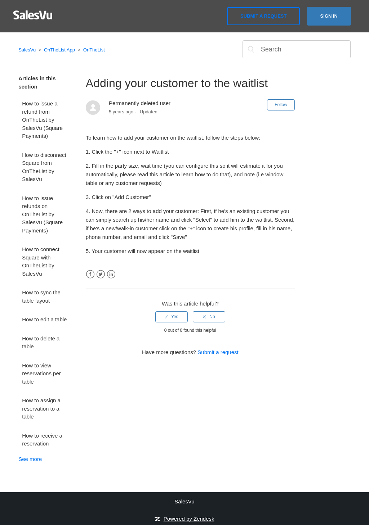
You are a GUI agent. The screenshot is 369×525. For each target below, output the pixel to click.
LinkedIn (111, 274)
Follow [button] (281, 104)
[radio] (171, 316)
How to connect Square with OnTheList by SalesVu (40, 261)
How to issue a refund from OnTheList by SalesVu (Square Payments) (42, 119)
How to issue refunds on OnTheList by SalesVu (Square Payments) (42, 214)
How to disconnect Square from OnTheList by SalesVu (44, 167)
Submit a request (263, 16)
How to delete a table (40, 342)
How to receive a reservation (42, 440)
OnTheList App (59, 50)
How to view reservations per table (41, 373)
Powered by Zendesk (189, 519)
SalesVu (27, 50)
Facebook (90, 274)
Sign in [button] (329, 16)
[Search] (297, 49)
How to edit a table (44, 319)
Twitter (100, 274)
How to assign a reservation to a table (41, 408)
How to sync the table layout (41, 296)
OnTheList (94, 50)
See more (30, 459)
